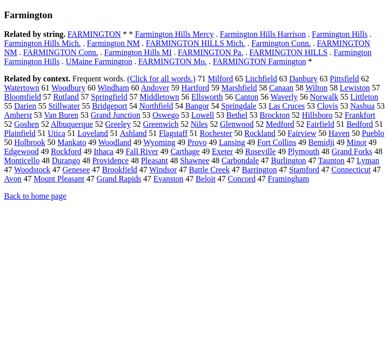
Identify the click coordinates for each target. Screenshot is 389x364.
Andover (155, 87)
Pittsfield (344, 78)
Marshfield (239, 87)
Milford (220, 78)
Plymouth (303, 151)
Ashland (133, 133)
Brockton (275, 115)
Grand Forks (352, 151)
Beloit (205, 178)
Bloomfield (22, 97)
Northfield (156, 106)
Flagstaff (173, 133)
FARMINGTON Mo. (172, 61)
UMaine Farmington (99, 61)
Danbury (303, 78)
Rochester (216, 133)
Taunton (331, 160)
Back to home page (35, 196)
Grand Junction (115, 115)
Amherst (18, 115)
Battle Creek (209, 169)
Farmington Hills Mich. (42, 43)
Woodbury (69, 87)
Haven (339, 133)
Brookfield (119, 169)
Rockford (66, 151)
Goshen (26, 124)
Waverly (284, 97)
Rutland (66, 97)
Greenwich (160, 124)
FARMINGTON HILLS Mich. (195, 43)
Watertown (22, 87)
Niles (199, 124)
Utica (56, 133)
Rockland (259, 133)
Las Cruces (286, 106)
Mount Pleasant (58, 178)
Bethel (237, 115)
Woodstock (32, 169)
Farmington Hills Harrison (263, 34)
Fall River (142, 151)
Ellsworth (207, 97)
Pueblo (373, 133)
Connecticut (350, 169)
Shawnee (195, 160)
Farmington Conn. (280, 43)
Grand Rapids (118, 178)
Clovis (327, 106)
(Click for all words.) (161, 78)
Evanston (168, 178)
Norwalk (324, 97)
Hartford (195, 87)
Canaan (281, 87)
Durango (66, 160)
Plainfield (19, 133)
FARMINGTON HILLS (288, 52)
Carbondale (240, 160)
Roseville (260, 151)
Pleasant (154, 160)
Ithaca (103, 151)
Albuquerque (72, 124)
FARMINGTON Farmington (259, 61)
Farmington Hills (340, 34)
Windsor (163, 169)
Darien (25, 106)
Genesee (76, 169)
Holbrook (29, 142)
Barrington (259, 169)
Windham (113, 87)
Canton (246, 97)
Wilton (316, 87)
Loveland (92, 133)
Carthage (185, 151)
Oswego (165, 115)
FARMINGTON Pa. (210, 52)
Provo (197, 142)
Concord (241, 178)
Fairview (302, 133)
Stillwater (64, 106)
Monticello (22, 160)
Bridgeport (109, 106)
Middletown (159, 97)
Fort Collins (276, 142)
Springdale (238, 106)
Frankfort (360, 115)
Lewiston (355, 87)
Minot (356, 142)
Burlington (288, 160)
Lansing (232, 142)
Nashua (363, 106)
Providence (110, 160)
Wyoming (159, 142)
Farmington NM (113, 43)
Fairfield (320, 124)
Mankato (71, 142)
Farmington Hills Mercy (174, 34)
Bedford (359, 124)
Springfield (109, 97)
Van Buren (61, 115)
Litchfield (261, 78)
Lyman (368, 160)
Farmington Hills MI (138, 52)
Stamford (304, 169)
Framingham (288, 178)
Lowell (202, 115)
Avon (12, 178)
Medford (280, 124)
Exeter (222, 151)
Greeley (118, 124)
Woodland (114, 142)
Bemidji (321, 142)
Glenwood (237, 124)
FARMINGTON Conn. (60, 52)
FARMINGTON (94, 34)
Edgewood (21, 151)
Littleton (364, 97)
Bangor (197, 106)
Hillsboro (317, 115)
